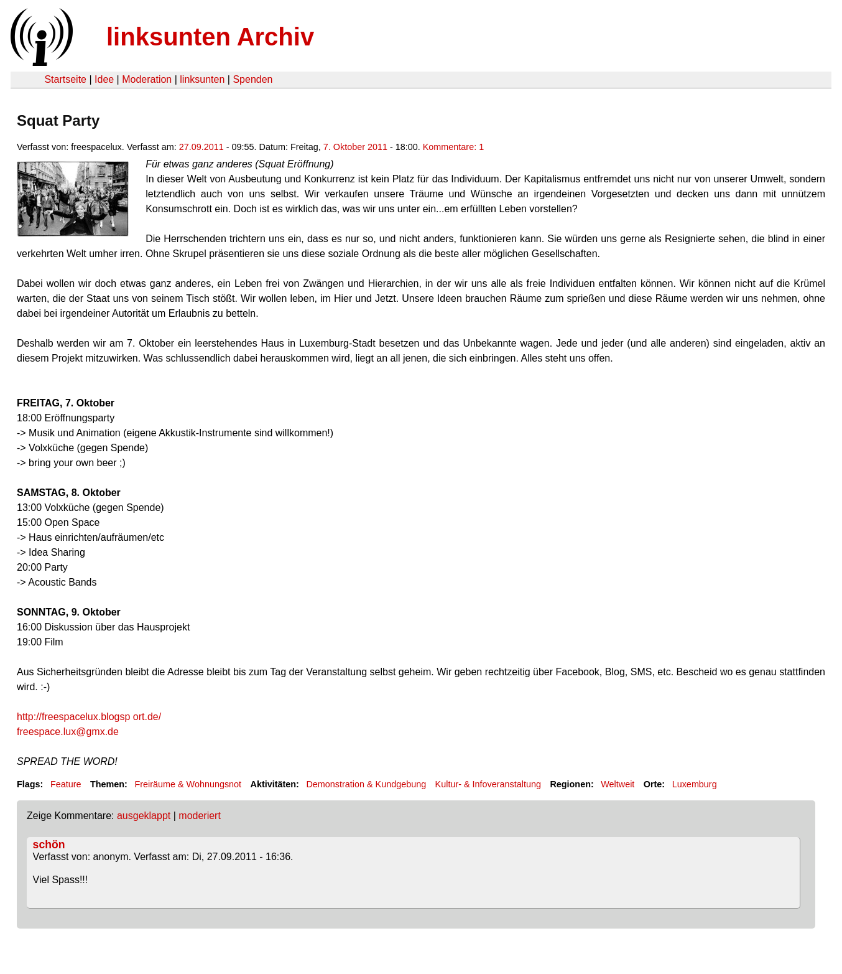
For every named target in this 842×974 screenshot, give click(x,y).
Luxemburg (694, 784)
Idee (104, 79)
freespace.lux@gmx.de (68, 731)
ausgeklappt (143, 815)
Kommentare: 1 (453, 147)
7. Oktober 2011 (355, 147)
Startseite (65, 79)
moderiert (199, 815)
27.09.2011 (201, 147)
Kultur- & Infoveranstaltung (488, 784)
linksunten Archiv (210, 36)
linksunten (202, 79)
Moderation (147, 79)
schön (49, 844)
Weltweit (617, 784)
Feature (65, 784)
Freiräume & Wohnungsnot (187, 784)
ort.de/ (89, 716)
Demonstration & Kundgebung (366, 784)
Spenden (252, 79)
